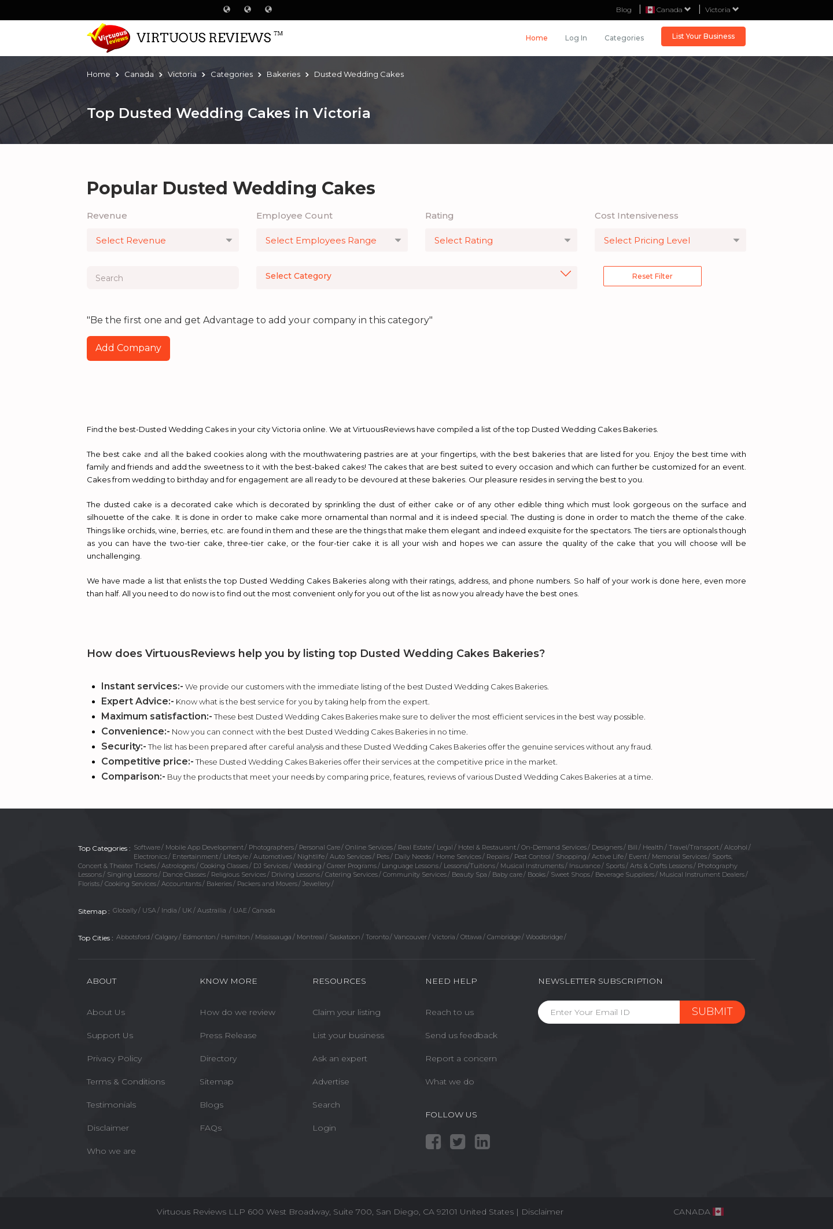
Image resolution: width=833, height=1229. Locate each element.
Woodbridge (544, 937)
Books (536, 874)
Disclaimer (108, 1128)
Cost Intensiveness (637, 215)
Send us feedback (461, 1035)
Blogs (211, 1104)
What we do (449, 1081)
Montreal (310, 937)
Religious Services (238, 874)
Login (324, 1128)
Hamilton (235, 937)
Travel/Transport (694, 847)
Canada (263, 910)
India (169, 910)
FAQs (211, 1128)
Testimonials (111, 1104)
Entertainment (195, 856)
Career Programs (352, 866)
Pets (383, 856)
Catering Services (351, 874)
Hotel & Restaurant (487, 847)
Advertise (330, 1081)
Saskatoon (344, 937)
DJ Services (270, 866)
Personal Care (319, 847)
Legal (445, 847)
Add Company (128, 347)
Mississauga (273, 937)
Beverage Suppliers (624, 874)
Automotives (272, 856)
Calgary (166, 937)
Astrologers (178, 866)
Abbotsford (133, 937)
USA (149, 910)
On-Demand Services (554, 847)
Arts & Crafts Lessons (661, 866)
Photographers (271, 847)
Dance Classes (184, 874)
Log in (576, 38)
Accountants (181, 884)
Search (326, 1104)
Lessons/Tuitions (469, 866)
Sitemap (217, 1081)
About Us (106, 1012)
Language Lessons (410, 866)
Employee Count (294, 215)
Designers (607, 847)
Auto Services (350, 856)
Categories (624, 38)
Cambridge (504, 937)
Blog (624, 9)
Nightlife (311, 856)
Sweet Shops (570, 874)
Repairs (497, 856)
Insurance (584, 866)
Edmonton (199, 937)
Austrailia (212, 910)
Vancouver (410, 937)
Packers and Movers (267, 884)
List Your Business (703, 36)
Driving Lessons (295, 874)
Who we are (111, 1151)
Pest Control (532, 856)
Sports (615, 866)
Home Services (458, 856)
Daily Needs (413, 856)
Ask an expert (339, 1058)
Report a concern (461, 1058)
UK (187, 910)
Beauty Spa (469, 874)
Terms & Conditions (126, 1081)
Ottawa (471, 937)
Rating (439, 215)
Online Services (369, 847)
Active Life (608, 856)
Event (638, 856)
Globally (125, 910)
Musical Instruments (532, 866)
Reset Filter (652, 276)
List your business (348, 1035)
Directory (218, 1058)
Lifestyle (235, 856)
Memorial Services (679, 856)
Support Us (110, 1035)
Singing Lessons (132, 874)
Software (147, 847)
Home (537, 38)
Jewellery (316, 884)
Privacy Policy (114, 1058)
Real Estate (415, 847)
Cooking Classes (224, 866)
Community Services (415, 874)
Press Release (228, 1035)
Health (653, 847)
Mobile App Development (204, 847)
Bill (632, 847)
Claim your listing (346, 1012)
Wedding (307, 866)
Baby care (507, 874)
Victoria (722, 9)
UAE (240, 910)
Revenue (107, 215)
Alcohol (735, 847)
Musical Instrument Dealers (701, 874)
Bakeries (219, 884)
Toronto (377, 937)
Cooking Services (130, 884)
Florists (88, 884)
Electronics (150, 856)
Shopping (571, 856)
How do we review (237, 1012)
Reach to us (449, 1012)
